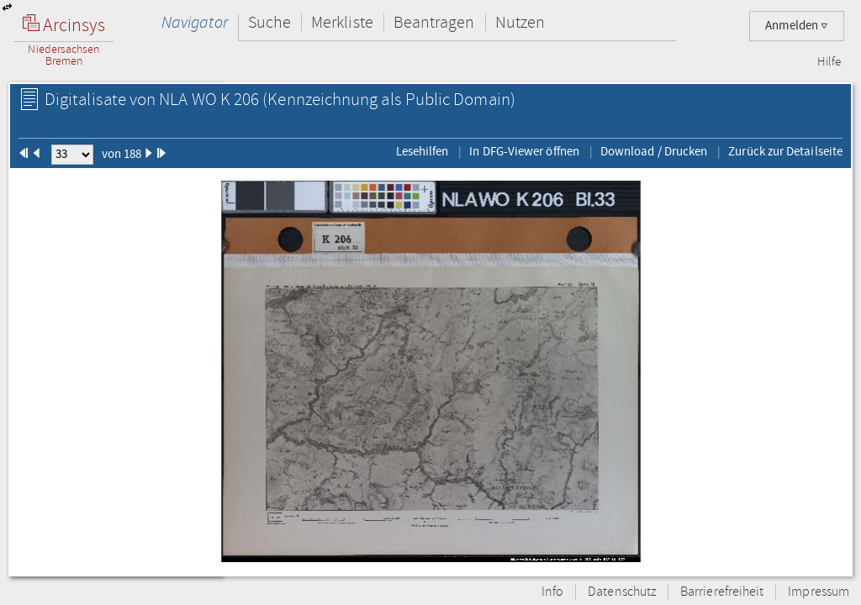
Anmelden (796, 26)
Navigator (194, 22)
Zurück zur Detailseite (785, 151)
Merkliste (342, 22)
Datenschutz (622, 592)
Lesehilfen (422, 151)
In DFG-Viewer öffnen (524, 151)
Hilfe (829, 62)
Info (552, 592)
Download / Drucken (653, 151)
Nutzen (520, 22)
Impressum (818, 592)
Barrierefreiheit (721, 592)
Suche (269, 22)
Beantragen (434, 22)
